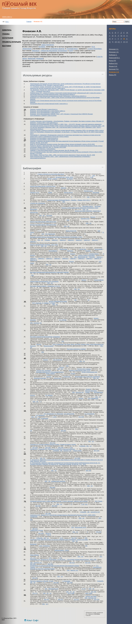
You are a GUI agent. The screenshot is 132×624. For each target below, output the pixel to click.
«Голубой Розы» (72, 49)
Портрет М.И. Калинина (43, 370)
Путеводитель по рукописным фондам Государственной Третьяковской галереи (54, 565)
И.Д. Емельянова (69, 414)
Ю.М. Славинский (58, 344)
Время (50, 178)
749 (86, 538)
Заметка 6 (95, 240)
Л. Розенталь (67, 376)
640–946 (52, 487)
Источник (97, 206)
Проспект (92, 257)
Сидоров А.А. (34, 444)
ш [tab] (116, 42)
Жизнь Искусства (71, 231)
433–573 (52, 443)
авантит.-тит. (74, 570)
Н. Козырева (66, 581)
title (86, 546)
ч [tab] (112, 42)
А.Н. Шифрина (40, 415)
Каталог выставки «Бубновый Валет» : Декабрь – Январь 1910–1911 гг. (69, 200)
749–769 (93, 592)
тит (87, 209)
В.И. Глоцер (98, 501)
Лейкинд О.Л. (45, 515)
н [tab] (124, 36)
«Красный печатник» (40, 378)
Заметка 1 (55, 240)
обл (88, 512)
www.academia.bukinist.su (38, 158)
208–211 (60, 599)
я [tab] (126, 42)
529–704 (88, 470)
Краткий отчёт (85, 218)
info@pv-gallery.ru (7, 16)
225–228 (34, 447)
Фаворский (31, 58)
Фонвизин (39, 58)
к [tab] (115, 36)
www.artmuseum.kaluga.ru (67, 94)
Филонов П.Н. (114, 69)
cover (40, 546)
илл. (86, 504)
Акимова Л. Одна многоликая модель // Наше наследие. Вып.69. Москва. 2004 (54, 150)
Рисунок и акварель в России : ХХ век (41, 581)
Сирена (54, 178)
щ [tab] (119, 42)
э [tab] (121, 42)
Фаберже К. (113, 55)
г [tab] (118, 33)
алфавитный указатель (58, 481)
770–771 (34, 593)
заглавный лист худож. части (64, 177)
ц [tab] (109, 42)
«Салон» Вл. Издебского (37, 203)
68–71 (49, 535)
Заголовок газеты (87, 206)
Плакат (87, 392)
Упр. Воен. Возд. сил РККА (72, 344)
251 (71, 447)
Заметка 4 (79, 240)
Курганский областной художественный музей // (45, 103)
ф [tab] (124, 39)
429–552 (63, 430)
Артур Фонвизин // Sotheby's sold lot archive (43, 115)
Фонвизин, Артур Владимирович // (40, 111)
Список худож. (77, 450)
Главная (28, 21)
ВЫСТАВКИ (6, 46)
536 (49, 564)
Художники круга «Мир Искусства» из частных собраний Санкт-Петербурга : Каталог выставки (59, 539)
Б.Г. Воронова (59, 414)
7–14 (82, 504)
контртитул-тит (95, 512)
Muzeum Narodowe (91, 391)
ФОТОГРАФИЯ (7, 38)
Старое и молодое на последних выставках (50, 174)
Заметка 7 (33, 241)
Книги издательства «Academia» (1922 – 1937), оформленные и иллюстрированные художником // (60, 156)
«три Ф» (100, 56)
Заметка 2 (63, 240)
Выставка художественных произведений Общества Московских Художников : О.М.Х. (56, 237)
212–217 (76, 599)
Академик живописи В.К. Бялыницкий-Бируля (50, 372)
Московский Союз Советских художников (87, 376)
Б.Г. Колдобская (89, 414)
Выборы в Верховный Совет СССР (79, 370)
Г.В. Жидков (48, 395)
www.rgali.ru (61, 88)
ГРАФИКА (5, 34)
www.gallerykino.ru (52, 123)
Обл (93, 175)
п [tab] (109, 39)
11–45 (83, 588)
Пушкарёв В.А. (43, 449)
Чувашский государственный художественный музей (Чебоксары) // (51, 96)
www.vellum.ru (55, 112)
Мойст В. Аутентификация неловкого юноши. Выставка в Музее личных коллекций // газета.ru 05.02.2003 (62, 144)
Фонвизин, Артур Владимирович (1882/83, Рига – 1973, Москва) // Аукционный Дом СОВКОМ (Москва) (61, 114)
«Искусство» (57, 378)
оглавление (44, 418)
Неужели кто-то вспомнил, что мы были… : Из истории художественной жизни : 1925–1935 (68, 559)
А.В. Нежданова (50, 234)
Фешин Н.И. (113, 66)
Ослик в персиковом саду (89, 372)
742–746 (73, 538)
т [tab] (118, 39)
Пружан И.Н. (34, 449)
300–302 (37, 506)
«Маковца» (36, 51)
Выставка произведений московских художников (45, 336)
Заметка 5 (87, 240)
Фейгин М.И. (113, 63)
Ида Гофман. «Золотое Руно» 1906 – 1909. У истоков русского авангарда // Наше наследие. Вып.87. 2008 (62, 155)
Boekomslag (63, 249)
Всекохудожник (48, 346)
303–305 (54, 506)
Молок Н (48, 533)
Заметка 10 (97, 258)
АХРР (71, 51)
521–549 (81, 417)
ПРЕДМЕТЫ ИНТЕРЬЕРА (11, 42)
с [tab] (115, 39)
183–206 (56, 582)
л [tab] (118, 36)
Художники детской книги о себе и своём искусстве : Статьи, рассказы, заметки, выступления (58, 501)
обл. (87, 446)
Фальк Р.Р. (112, 60)
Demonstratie (98, 249)
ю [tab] (124, 42)
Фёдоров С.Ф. (114, 52)
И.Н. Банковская (49, 414)
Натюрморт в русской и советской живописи (61, 449)
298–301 (34, 529)
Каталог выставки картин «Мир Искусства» (43, 221)
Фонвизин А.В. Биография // (39, 138)
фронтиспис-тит (82, 257)
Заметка (63, 188)
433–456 (40, 533)
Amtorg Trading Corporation (86, 255)
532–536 (32, 564)
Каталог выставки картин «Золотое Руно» (43, 186)
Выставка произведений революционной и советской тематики (49, 272)
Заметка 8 (81, 258)
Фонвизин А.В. (114, 72)
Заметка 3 (71, 240)
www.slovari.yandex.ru (36, 129)
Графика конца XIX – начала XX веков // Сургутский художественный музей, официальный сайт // (60, 93)
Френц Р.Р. (112, 75)
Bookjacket (33, 544)
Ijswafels (88, 251)
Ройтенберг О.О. (35, 559)
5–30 (91, 177)
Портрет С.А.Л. (34, 192)
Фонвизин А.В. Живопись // (38, 149)
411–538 (77, 458)
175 (50, 558)
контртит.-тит (38, 323)
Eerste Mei (83, 249)
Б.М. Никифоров (93, 398)
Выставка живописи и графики (76, 349)
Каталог (93, 217)
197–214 (96, 450)
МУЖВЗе (42, 47)
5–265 (54, 417)
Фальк (24, 58)
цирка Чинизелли (47, 45)
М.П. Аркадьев (36, 303)
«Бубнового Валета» (57, 49)
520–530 (87, 562)
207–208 (69, 582)
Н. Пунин (52, 303)
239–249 (60, 447)
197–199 (47, 513)
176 (60, 558)
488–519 (71, 562)
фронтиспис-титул (80, 527)
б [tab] (112, 33)
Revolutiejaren (53, 251)
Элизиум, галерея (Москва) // (39, 109)
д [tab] (121, 33)
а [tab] (109, 33)
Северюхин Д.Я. (35, 515)
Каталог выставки (91, 596)
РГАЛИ (73, 373)
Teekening (70, 251)
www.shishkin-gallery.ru (58, 111)
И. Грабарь (45, 303)
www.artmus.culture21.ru (79, 96)
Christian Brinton (94, 254)
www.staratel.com (53, 139)
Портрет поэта (88, 191)
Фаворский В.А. (114, 58)
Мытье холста (68, 192)
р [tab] (112, 39)
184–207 (46, 599)
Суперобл (83, 512)
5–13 (61, 538)
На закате (70, 178)
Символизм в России (36, 530)
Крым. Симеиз (50, 373)
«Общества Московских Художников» (53, 51)
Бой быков (96, 192)
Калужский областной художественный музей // (45, 94)
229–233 (34, 578)
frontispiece (46, 546)
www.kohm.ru (64, 103)
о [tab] (127, 36)
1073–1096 (71, 593)
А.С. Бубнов (62, 320)
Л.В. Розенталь (57, 360)
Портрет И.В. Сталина (84, 369)
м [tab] (121, 36)
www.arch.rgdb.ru (59, 85)
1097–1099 (88, 593)
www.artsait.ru (51, 149)
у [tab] (121, 39)
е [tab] (124, 33)
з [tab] (109, 36)
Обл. (87, 223)
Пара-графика (34, 555)
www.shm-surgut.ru (96, 93)
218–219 (96, 599)
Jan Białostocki (98, 392)
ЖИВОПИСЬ (6, 30)
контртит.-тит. (38, 562)
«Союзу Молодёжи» (95, 49)
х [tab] (126, 39)
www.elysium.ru (52, 109)
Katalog (88, 389)
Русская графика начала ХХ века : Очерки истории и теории (57, 444)
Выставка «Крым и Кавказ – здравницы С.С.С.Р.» (45, 286)
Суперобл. (82, 446)
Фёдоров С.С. (114, 49)
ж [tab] (127, 33)
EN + (7, 22)
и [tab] (112, 36)
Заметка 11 (33, 260)
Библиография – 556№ (62, 550)
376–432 (98, 532)
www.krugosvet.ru (53, 138)
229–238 (47, 447)
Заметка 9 (89, 258)
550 (39, 418)
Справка (47, 240)
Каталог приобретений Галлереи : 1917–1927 (44, 244)
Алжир (50, 192)
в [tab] (115, 33)
